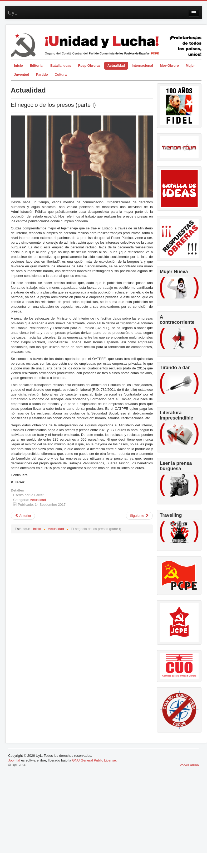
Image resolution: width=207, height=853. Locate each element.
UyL (12, 13)
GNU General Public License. (94, 760)
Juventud (21, 74)
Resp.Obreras (89, 66)
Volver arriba (189, 765)
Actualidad (116, 66)
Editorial (36, 66)
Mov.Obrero (169, 66)
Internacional (142, 66)
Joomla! (14, 760)
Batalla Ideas (60, 66)
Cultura (61, 74)
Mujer (190, 66)
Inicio (18, 66)
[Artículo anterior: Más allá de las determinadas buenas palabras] (23, 516)
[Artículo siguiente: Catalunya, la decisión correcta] (139, 516)
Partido (42, 74)
